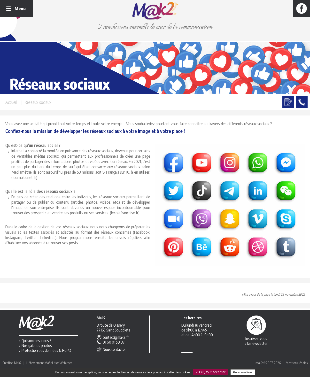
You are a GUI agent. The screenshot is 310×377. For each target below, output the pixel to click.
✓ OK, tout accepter (210, 372)
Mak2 (17, 363)
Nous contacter (114, 349)
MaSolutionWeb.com (58, 363)
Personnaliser (242, 372)
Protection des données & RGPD (46, 350)
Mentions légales (297, 363)
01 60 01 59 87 (114, 342)
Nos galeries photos (37, 345)
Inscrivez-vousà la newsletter (256, 341)
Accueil (11, 102)
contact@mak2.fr (116, 337)
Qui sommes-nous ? (36, 340)
